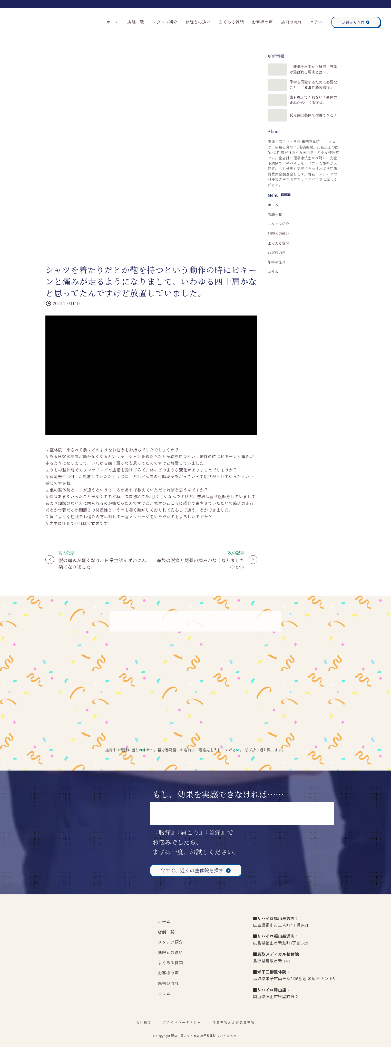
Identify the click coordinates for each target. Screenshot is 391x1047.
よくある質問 (231, 22)
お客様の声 (262, 22)
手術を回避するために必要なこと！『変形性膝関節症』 (319, 93)
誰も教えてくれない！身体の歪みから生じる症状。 (319, 115)
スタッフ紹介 (164, 22)
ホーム (113, 22)
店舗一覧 (135, 22)
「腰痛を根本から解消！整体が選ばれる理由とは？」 (319, 72)
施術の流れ (291, 22)
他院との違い (198, 22)
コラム (316, 22)
